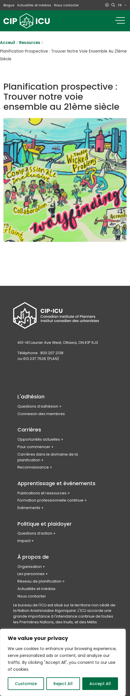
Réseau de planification (39, 581)
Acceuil (7, 42)
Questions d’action (34, 533)
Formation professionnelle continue (50, 500)
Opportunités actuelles (38, 439)
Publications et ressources (42, 493)
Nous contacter (66, 5)
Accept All (100, 684)
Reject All (63, 684)
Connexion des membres (41, 413)
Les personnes (31, 573)
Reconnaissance (33, 467)
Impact (24, 540)
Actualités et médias (34, 5)
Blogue (8, 5)
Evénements (28, 507)
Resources (29, 42)
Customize (26, 684)
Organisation (29, 566)
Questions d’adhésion (37, 406)
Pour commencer (33, 446)
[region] (63, 662)
